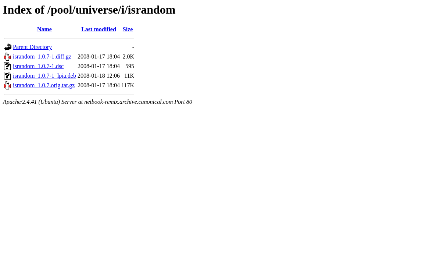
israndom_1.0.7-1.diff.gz (42, 56)
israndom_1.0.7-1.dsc (38, 66)
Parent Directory (32, 47)
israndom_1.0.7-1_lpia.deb (44, 76)
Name (44, 29)
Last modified (98, 29)
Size (128, 29)
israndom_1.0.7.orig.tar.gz (44, 85)
